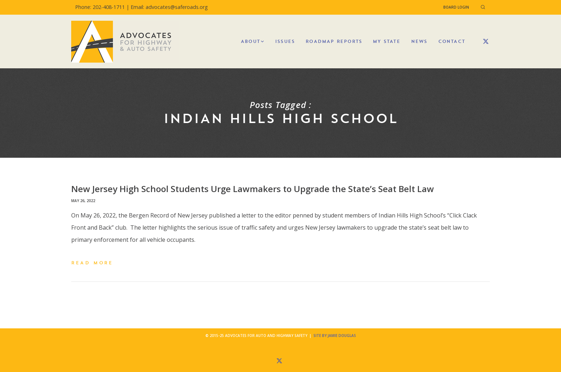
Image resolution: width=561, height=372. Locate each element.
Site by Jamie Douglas (334, 335)
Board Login (456, 7)
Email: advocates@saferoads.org (169, 7)
